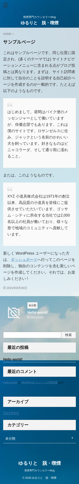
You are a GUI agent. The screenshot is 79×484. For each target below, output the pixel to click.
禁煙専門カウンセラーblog (39, 470)
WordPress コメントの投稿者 (39, 382)
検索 (68, 335)
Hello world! (37, 312)
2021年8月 (11, 413)
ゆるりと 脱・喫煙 (42, 22)
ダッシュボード (24, 260)
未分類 (10, 438)
